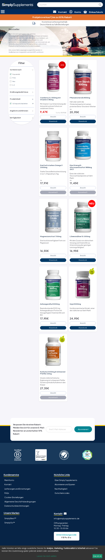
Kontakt (7, 474)
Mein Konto (9, 470)
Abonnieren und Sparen (65, 474)
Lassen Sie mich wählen (47, 556)
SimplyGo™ (9, 512)
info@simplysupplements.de (66, 508)
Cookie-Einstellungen (13, 487)
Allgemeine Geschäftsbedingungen (20, 491)
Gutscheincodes (62, 483)
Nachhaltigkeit (61, 478)
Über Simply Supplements (66, 470)
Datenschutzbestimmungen (16, 495)
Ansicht (53, 116)
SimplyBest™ (10, 508)
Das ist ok (97, 556)
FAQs (6, 483)
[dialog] (52, 553)
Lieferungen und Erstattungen (17, 478)
